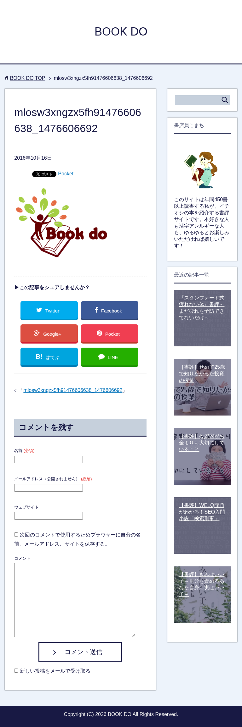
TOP (27, 78)
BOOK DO (121, 31)
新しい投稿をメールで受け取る (55, 671)
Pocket (65, 173)
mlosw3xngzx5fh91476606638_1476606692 (72, 390)
